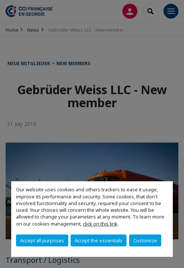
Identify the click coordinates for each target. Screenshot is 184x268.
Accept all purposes (42, 240)
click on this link (100, 223)
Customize (145, 240)
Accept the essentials (98, 240)
